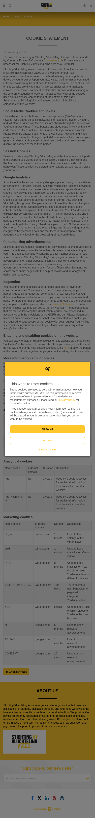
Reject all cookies (47, 449)
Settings (47, 440)
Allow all (47, 429)
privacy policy (67, 400)
